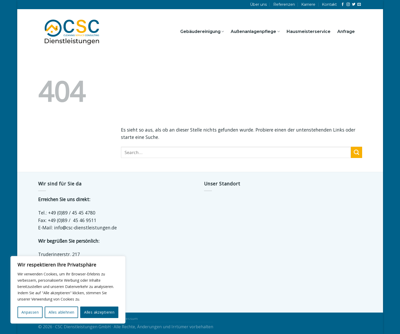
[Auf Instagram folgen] (348, 5)
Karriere (308, 4)
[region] (67, 290)
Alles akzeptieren (99, 312)
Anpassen (30, 312)
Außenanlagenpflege (255, 31)
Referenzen (284, 4)
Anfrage (346, 31)
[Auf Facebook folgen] (342, 5)
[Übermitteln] (356, 152)
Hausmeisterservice (309, 31)
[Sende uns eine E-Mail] (359, 5)
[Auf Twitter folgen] (353, 5)
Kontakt (329, 4)
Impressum (128, 318)
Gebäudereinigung (202, 31)
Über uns (258, 4)
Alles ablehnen (61, 312)
